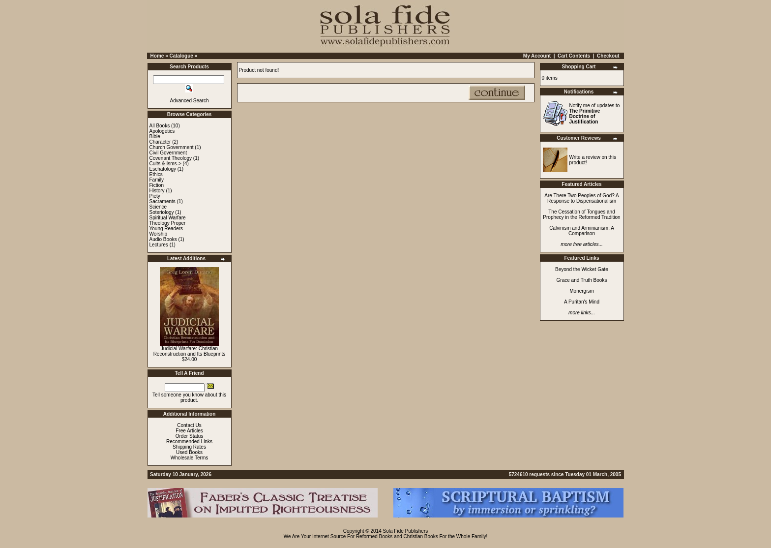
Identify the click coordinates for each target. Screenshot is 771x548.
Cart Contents (574, 56)
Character (160, 142)
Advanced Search (189, 100)
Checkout (608, 56)
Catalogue (181, 56)
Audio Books (163, 239)
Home (157, 56)
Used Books (189, 452)
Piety (154, 196)
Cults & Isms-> (165, 163)
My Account (537, 56)
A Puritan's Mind (581, 301)
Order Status (190, 436)
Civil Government (168, 152)
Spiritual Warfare (167, 217)
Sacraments (162, 201)
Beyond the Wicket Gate (581, 269)
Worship (158, 234)
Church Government (171, 147)
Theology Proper (167, 223)
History (157, 190)
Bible (154, 136)
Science (158, 207)
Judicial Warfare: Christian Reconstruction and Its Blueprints (189, 351)
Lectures (158, 244)
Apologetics (162, 131)
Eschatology (162, 169)
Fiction (156, 185)
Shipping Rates (189, 447)
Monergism (581, 291)
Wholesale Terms (189, 457)
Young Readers (166, 228)
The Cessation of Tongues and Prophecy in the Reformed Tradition (581, 214)
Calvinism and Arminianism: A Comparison (581, 230)
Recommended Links (189, 441)
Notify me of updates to (594, 113)
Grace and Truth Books (582, 280)
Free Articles (189, 430)
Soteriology (161, 212)
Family (156, 180)
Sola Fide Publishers (405, 531)
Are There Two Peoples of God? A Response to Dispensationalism (581, 198)
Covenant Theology (170, 158)
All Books (159, 125)
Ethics (156, 174)
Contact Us (189, 425)
